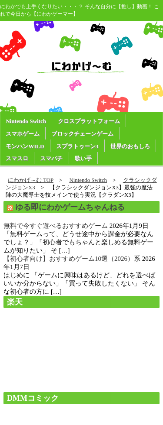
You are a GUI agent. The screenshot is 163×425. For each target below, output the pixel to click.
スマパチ (51, 158)
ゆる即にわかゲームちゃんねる (70, 207)
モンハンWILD (25, 146)
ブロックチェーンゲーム (82, 133)
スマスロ (17, 158)
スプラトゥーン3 (77, 146)
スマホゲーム (23, 133)
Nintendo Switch (26, 121)
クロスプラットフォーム (89, 121)
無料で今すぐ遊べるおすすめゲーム (55, 225)
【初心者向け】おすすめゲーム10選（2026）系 (71, 258)
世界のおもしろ (130, 146)
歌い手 (83, 158)
